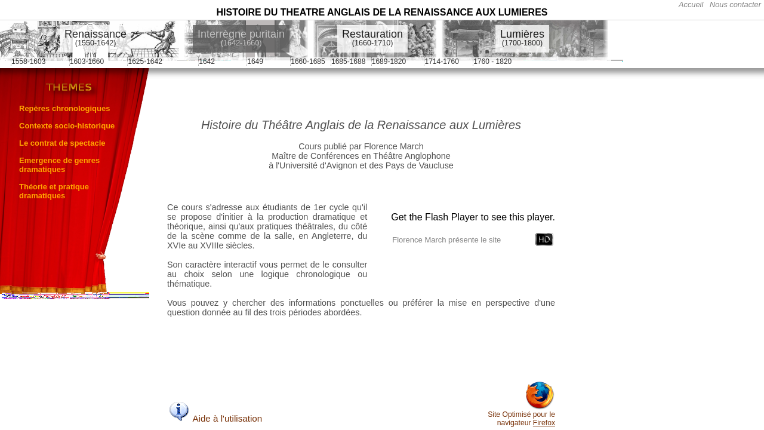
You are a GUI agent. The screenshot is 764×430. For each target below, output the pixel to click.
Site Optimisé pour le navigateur (521, 415)
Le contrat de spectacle (62, 143)
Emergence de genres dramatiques (59, 165)
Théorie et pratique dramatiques (54, 191)
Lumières (522, 37)
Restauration (372, 37)
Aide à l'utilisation (214, 418)
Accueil (691, 4)
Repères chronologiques (64, 108)
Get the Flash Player (434, 217)
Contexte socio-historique (67, 125)
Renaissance (95, 37)
